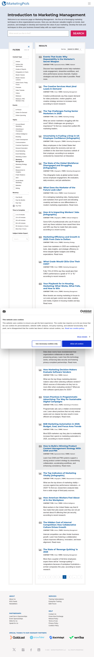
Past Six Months (20, 200)
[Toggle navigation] (89, 3)
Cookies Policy (54, 625)
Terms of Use (53, 621)
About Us (12, 599)
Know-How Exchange (56, 616)
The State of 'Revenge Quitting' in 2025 (60, 550)
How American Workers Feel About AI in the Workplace (61, 499)
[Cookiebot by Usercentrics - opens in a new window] (81, 311)
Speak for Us (13, 623)
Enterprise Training (55, 601)
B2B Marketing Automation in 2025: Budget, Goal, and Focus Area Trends (62, 425)
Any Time (18, 206)
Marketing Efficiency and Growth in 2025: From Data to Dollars (61, 238)
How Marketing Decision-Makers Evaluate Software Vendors (60, 370)
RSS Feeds (13, 601)
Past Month (19, 197)
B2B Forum (52, 604)
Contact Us (52, 614)
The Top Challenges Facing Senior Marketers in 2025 (60, 112)
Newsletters (13, 604)
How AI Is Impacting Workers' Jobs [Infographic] (61, 213)
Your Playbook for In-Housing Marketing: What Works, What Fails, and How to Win (61, 286)
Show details (82, 337)
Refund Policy (53, 619)
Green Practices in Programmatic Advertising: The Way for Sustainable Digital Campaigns (62, 399)
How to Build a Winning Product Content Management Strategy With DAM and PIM (62, 448)
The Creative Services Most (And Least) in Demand (59, 87)
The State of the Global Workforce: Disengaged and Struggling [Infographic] (61, 165)
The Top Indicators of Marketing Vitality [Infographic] (59, 474)
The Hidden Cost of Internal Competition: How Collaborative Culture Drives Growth (59, 524)
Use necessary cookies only (47, 344)
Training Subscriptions (56, 599)
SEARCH (78, 33)
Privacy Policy (53, 623)
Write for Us (13, 621)
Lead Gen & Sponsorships (18, 616)
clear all (26, 50)
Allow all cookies (76, 344)
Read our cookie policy (74, 328)
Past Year (18, 203)
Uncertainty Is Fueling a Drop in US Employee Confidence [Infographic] (61, 137)
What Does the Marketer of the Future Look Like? (59, 188)
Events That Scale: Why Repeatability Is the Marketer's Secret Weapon (59, 59)
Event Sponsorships (16, 619)
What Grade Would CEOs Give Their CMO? (61, 262)
